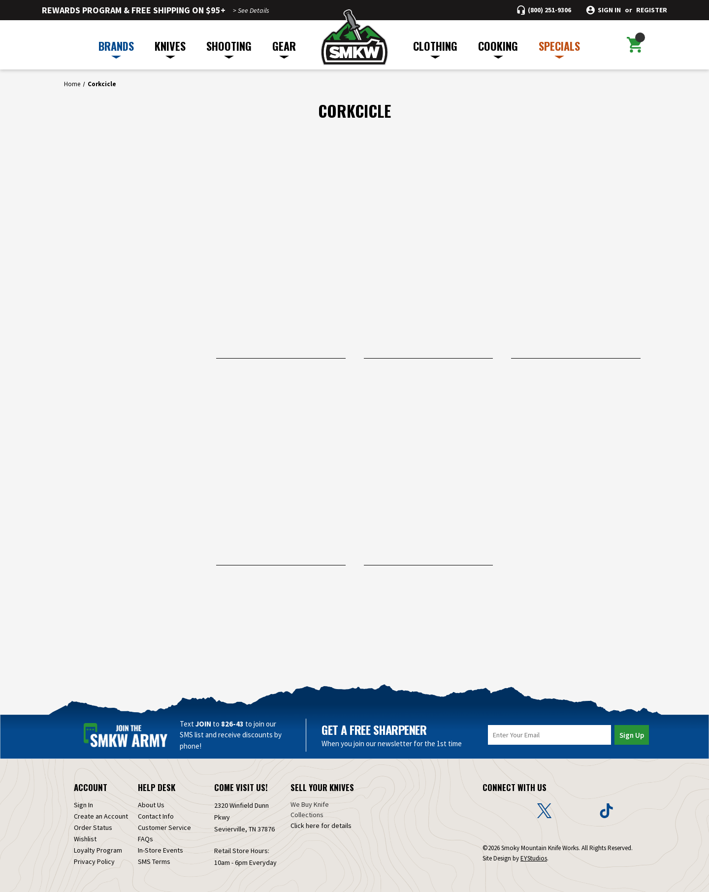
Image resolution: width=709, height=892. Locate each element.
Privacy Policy (94, 861)
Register (651, 10)
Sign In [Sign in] (83, 804)
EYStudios (533, 858)
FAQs (145, 838)
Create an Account (101, 816)
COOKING (498, 48)
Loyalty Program (98, 850)
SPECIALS (559, 48)
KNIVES (170, 48)
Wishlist (85, 838)
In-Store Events (160, 850)
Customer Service (164, 827)
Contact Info (156, 816)
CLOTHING (435, 48)
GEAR (284, 48)
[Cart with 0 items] (634, 44)
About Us (151, 804)
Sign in (609, 10)
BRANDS (116, 48)
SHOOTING (229, 48)
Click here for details (321, 825)
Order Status (93, 827)
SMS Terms (154, 861)
